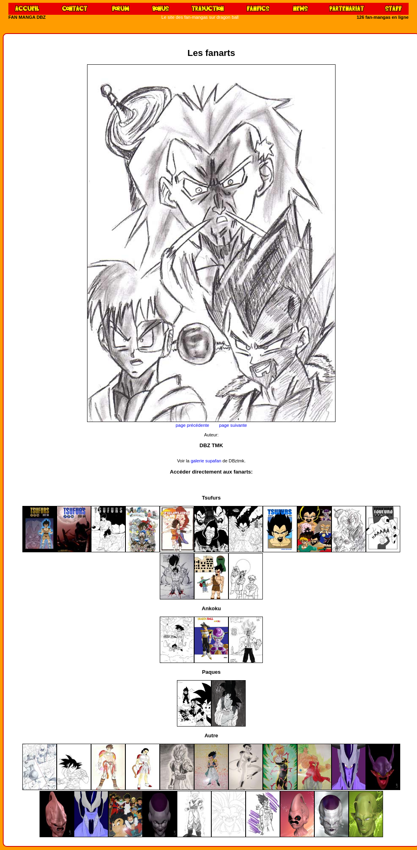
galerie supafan (206, 460)
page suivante (233, 425)
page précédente (192, 425)
